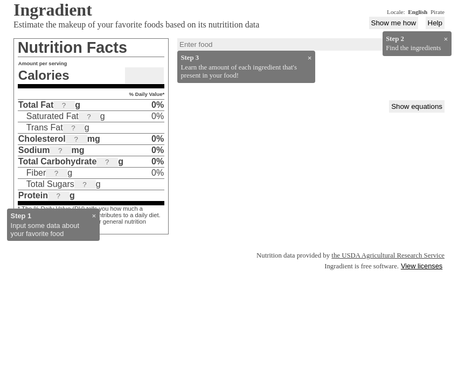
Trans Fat (44, 127)
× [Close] (94, 216)
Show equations (416, 106)
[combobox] (311, 44)
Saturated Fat (52, 116)
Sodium (34, 150)
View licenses (421, 266)
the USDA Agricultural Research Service (388, 255)
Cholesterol (42, 138)
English (417, 12)
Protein (33, 195)
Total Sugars (50, 184)
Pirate (438, 12)
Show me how (394, 23)
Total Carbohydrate (57, 161)
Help (435, 23)
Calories (44, 75)
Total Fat (35, 104)
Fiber (36, 172)
